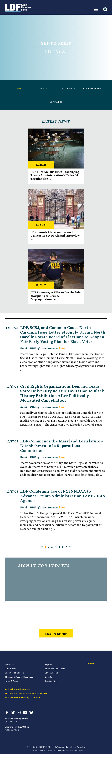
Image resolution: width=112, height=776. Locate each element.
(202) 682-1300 (12, 730)
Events (48, 677)
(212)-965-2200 (12, 722)
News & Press (11, 681)
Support (49, 665)
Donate (91, 663)
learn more (56, 634)
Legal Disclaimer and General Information (65, 750)
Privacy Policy (39, 750)
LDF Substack (52, 673)
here (62, 348)
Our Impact (10, 669)
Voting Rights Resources (17, 689)
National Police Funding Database (22, 697)
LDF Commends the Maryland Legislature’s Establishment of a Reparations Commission (61, 446)
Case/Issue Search (14, 673)
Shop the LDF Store (55, 669)
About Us (9, 665)
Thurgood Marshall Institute (19, 677)
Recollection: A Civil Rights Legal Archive (26, 693)
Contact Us (51, 681)
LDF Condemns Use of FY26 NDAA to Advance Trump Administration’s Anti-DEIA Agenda (62, 496)
